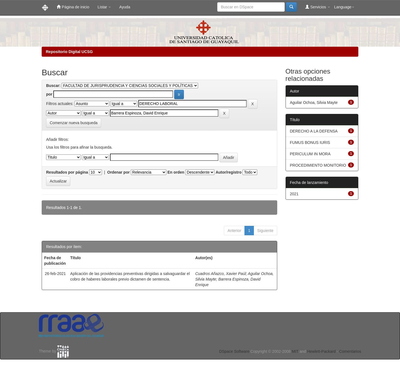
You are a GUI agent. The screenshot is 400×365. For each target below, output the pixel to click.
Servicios (317, 6)
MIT (295, 351)
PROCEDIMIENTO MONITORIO (318, 165)
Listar (104, 7)
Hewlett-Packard (321, 351)
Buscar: (53, 85)
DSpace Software (234, 351)
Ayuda (124, 7)
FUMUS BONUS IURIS (310, 142)
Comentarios (350, 351)
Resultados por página (67, 172)
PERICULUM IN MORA (310, 154)
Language (344, 7)
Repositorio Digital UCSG (69, 51)
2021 (294, 194)
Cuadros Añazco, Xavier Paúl (220, 273)
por (49, 94)
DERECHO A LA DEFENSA (314, 131)
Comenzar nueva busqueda (74, 123)
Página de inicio (73, 6)
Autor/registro (228, 172)
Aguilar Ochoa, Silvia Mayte (314, 102)
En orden (176, 172)
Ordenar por (118, 172)
